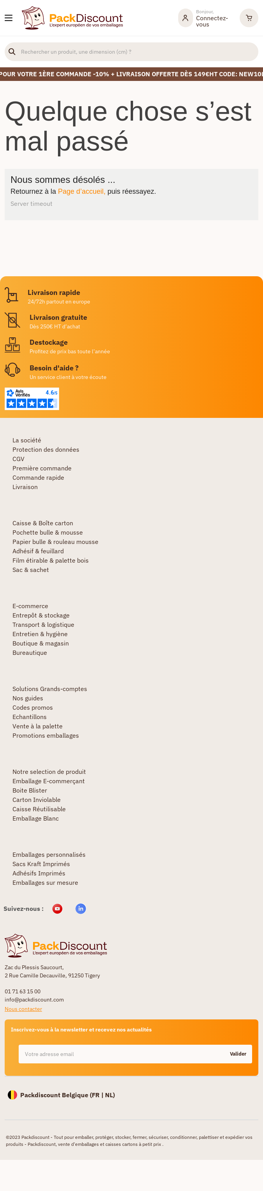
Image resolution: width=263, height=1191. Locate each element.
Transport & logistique (43, 624)
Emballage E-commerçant (48, 781)
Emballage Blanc (35, 818)
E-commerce (30, 606)
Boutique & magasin (40, 643)
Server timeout (32, 203)
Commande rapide (38, 477)
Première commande (42, 468)
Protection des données (45, 449)
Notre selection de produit (49, 771)
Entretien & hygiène (40, 634)
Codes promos (32, 707)
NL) (110, 1095)
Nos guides (27, 698)
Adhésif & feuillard (38, 551)
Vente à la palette (37, 726)
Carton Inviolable (36, 799)
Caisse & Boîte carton (42, 523)
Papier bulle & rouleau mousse (55, 542)
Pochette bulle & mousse (47, 532)
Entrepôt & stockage (41, 615)
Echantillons (29, 717)
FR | (98, 1095)
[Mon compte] (205, 18)
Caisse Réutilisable (39, 809)
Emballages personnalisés (49, 854)
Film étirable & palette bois (50, 560)
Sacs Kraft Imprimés (41, 864)
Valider (238, 1054)
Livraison (25, 487)
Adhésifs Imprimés (38, 873)
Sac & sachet (30, 570)
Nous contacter (23, 1008)
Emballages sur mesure (45, 882)
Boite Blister (29, 790)
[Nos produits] (8, 18)
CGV (18, 459)
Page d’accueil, (81, 191)
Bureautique (29, 652)
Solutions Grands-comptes (49, 689)
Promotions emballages (45, 735)
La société (26, 440)
